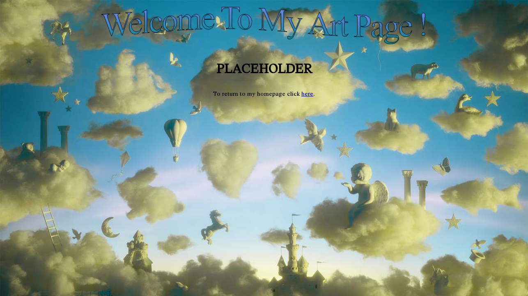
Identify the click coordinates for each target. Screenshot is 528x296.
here (307, 93)
